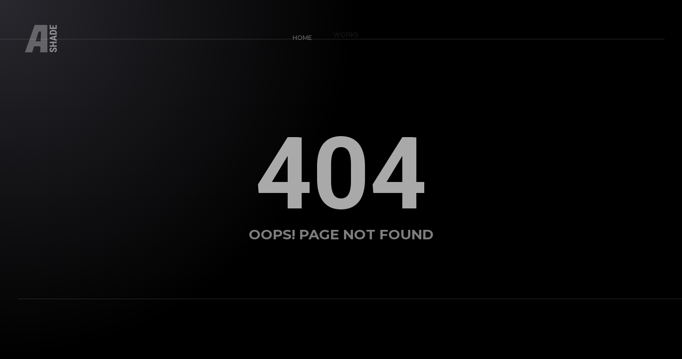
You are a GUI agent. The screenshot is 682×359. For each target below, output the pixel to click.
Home (299, 35)
